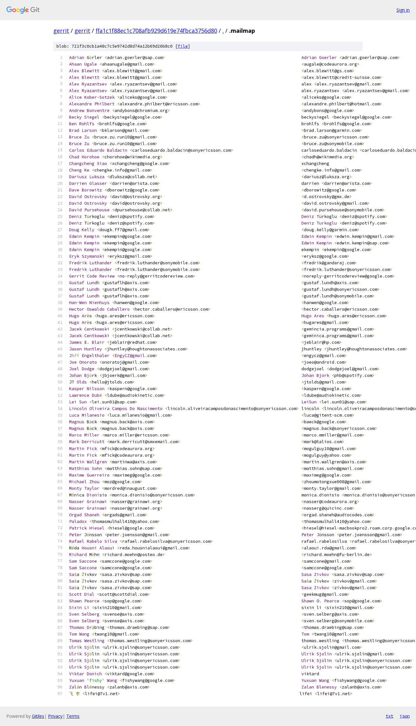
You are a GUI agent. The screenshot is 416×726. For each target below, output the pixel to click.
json (405, 716)
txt (389, 716)
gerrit (61, 30)
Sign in (403, 10)
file (183, 46)
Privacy (55, 716)
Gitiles (38, 716)
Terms (73, 716)
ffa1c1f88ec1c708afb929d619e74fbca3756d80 (156, 30)
